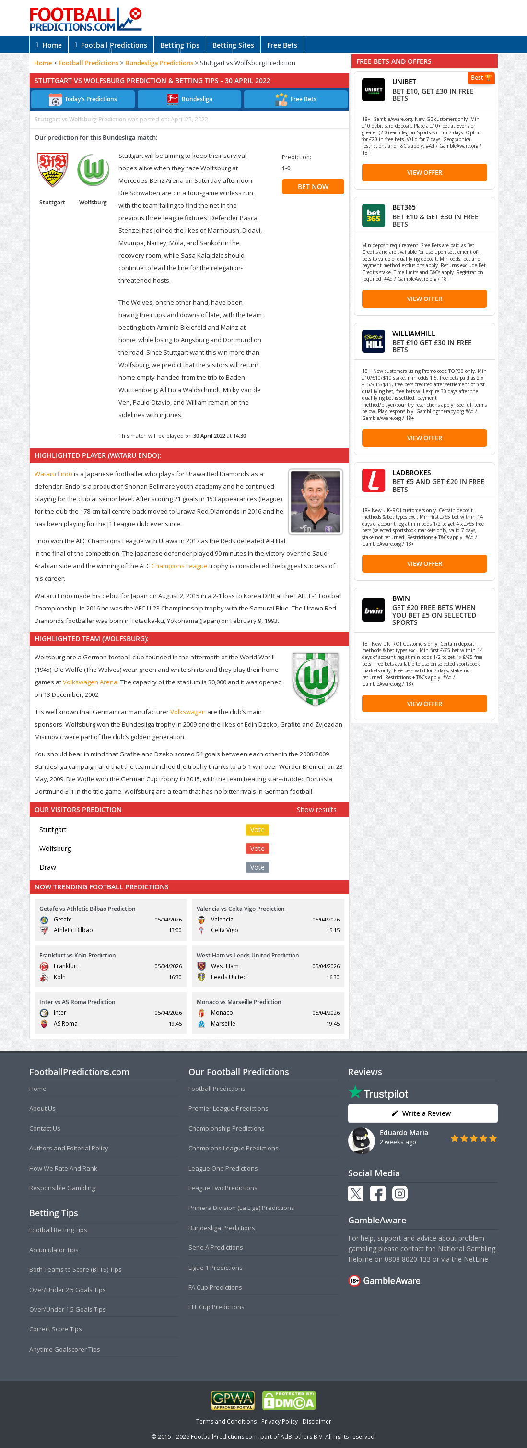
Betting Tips (179, 44)
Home (49, 44)
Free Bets (282, 44)
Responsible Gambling (62, 1188)
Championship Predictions (226, 1128)
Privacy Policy (279, 1421)
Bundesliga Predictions (159, 63)
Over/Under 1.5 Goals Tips (67, 1309)
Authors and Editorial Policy (68, 1148)
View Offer (424, 172)
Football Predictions (111, 44)
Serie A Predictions (215, 1247)
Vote (257, 829)
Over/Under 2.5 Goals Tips (67, 1289)
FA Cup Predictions (215, 1287)
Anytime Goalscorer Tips (64, 1349)
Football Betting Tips (58, 1229)
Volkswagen (188, 711)
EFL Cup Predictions (216, 1307)
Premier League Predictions (228, 1108)
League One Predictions (223, 1168)
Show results (317, 809)
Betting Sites (233, 44)
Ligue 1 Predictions (215, 1267)
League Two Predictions (223, 1188)
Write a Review (421, 1113)
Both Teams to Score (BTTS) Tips (75, 1269)
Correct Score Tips (55, 1329)
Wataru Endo (53, 473)
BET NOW (313, 186)
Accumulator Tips (54, 1249)
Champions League (180, 566)
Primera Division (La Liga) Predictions (241, 1207)
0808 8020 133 (408, 1259)
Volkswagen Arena (90, 682)
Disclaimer (317, 1421)
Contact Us (44, 1128)
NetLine (476, 1259)
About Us (42, 1108)
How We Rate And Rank (63, 1168)
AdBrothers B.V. (302, 1437)
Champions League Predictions (233, 1148)
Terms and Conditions (226, 1421)
